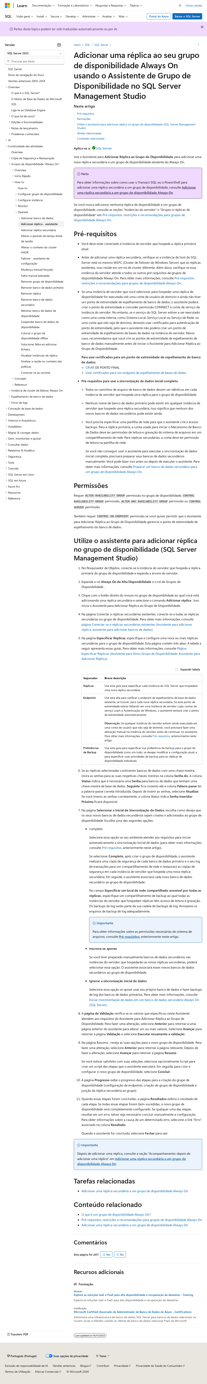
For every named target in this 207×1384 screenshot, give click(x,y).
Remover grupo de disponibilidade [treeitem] (42, 281)
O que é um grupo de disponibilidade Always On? (116, 1214)
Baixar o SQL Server (187, 16)
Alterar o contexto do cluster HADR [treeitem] (39, 249)
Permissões (84, 119)
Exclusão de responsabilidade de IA (26, 1366)
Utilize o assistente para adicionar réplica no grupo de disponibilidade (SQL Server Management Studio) (136, 126)
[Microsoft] (7, 5)
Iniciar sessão (194, 5)
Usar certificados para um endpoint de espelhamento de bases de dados (136, 372)
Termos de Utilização (17, 1371)
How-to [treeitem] (22, 188)
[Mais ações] (198, 45)
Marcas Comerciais (47, 1371)
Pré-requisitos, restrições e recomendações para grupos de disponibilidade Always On (141, 1220)
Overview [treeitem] (17, 152)
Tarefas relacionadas (89, 133)
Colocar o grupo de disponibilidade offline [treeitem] (34, 335)
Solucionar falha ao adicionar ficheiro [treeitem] (39, 346)
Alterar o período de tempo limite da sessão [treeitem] (41, 238)
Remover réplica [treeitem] (31, 293)
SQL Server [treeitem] (15, 69)
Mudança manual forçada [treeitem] (37, 269)
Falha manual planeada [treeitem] (35, 275)
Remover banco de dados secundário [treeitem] (37, 302)
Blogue (84, 1366)
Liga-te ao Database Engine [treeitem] (28, 110)
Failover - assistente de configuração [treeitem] (35, 261)
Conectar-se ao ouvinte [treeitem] (35, 373)
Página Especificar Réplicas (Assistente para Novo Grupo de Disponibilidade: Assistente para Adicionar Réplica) (140, 653)
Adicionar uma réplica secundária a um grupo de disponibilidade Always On (134, 1191)
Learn (77, 45)
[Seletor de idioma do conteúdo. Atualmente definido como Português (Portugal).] (22, 1356)
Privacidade (121, 1366)
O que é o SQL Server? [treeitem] (25, 93)
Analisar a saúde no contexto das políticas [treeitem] (41, 363)
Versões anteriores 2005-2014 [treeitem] (26, 81)
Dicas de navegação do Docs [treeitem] (26, 75)
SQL (87, 45)
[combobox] (34, 53)
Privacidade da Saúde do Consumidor (159, 1366)
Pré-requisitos (85, 113)
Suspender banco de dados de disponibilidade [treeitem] (40, 324)
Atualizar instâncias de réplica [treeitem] (39, 355)
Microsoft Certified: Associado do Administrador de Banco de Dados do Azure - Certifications (132, 1312)
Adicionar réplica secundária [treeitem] (38, 230)
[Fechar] (59, 44)
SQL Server (101, 45)
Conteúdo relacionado (91, 138)
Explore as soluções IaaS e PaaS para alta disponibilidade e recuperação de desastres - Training (133, 1295)
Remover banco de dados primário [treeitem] (42, 287)
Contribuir (103, 1366)
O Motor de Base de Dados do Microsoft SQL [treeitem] (36, 101)
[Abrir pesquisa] (180, 5)
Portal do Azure (159, 16)
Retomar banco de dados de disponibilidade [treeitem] (38, 313)
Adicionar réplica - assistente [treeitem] (39, 224)
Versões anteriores (64, 1366)
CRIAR (90, 367)
